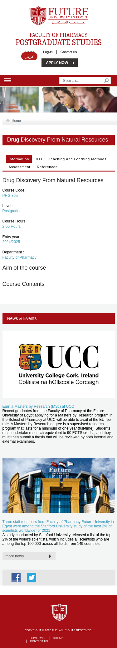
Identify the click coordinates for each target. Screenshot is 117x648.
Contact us (69, 52)
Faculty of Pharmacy (58, 38)
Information (19, 159)
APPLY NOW (57, 63)
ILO (39, 159)
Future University (52, 9)
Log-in (48, 52)
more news (15, 556)
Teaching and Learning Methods (77, 159)
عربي (29, 56)
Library (30, 52)
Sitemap (59, 638)
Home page (38, 638)
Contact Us (39, 641)
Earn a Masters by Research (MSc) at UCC (38, 406)
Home (15, 120)
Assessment (20, 167)
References (47, 167)
